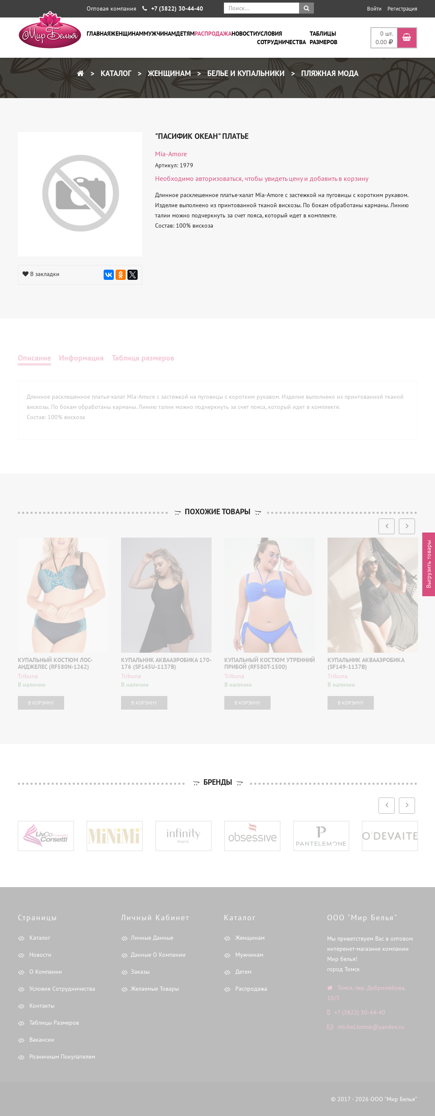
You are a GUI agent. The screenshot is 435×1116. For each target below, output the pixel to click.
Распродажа (213, 33)
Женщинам (127, 33)
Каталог (115, 73)
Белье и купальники (245, 73)
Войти (374, 8)
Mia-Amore (171, 153)
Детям (185, 33)
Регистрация (402, 8)
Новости (244, 33)
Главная (98, 33)
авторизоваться (218, 178)
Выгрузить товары (428, 565)
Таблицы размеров (323, 38)
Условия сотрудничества (281, 38)
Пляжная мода (329, 73)
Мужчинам (160, 33)
